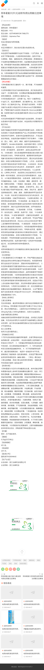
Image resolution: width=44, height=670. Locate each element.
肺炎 (15, 563)
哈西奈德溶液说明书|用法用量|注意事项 (32, 604)
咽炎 (25, 560)
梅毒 (38, 560)
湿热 (10, 563)
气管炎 (4, 563)
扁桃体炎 (31, 560)
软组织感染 (23, 563)
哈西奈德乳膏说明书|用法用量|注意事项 (11, 604)
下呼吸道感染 (17, 560)
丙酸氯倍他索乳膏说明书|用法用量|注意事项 (32, 629)
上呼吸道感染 (6, 560)
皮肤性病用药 (17, 21)
